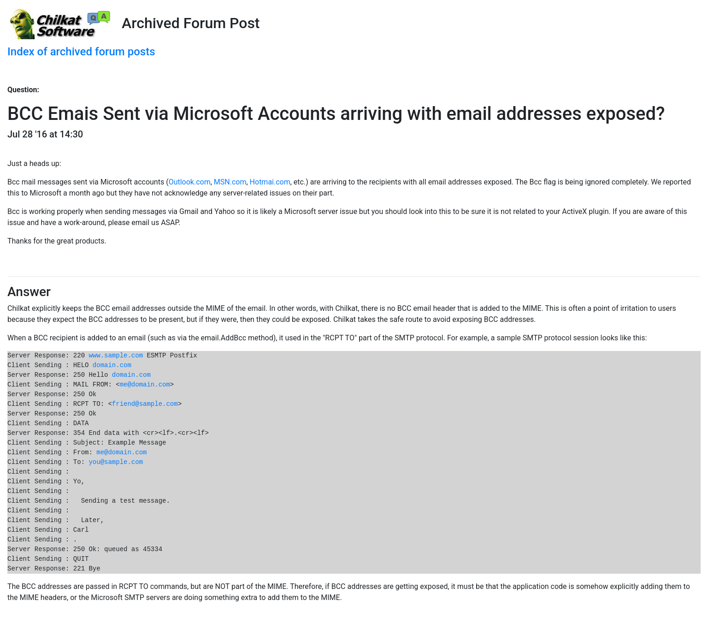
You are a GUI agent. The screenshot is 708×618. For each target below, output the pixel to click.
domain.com (112, 365)
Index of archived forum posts (81, 51)
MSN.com (230, 182)
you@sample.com (115, 462)
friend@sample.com (145, 404)
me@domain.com (145, 384)
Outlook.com (190, 182)
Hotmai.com (270, 182)
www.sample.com (115, 355)
